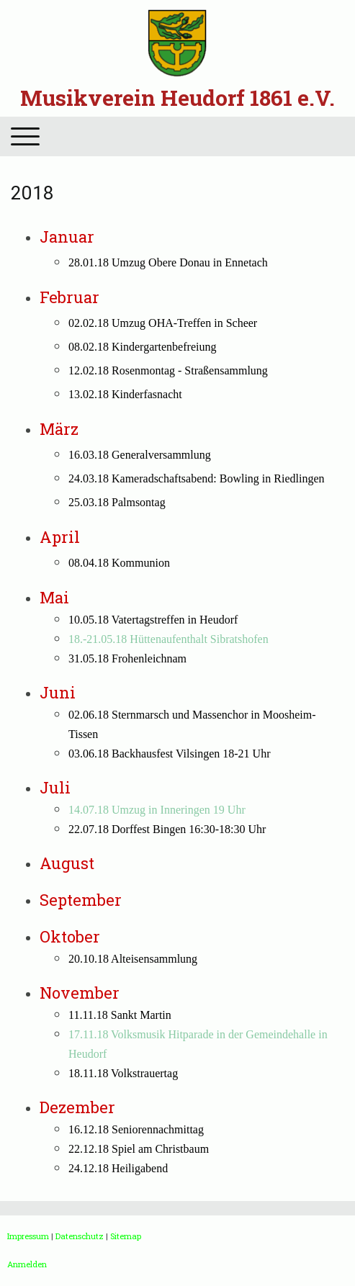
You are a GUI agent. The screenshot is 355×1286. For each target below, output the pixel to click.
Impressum (28, 1236)
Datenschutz (79, 1236)
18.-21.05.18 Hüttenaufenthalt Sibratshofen (168, 639)
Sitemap (125, 1236)
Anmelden (27, 1264)
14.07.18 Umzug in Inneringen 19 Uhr (157, 810)
